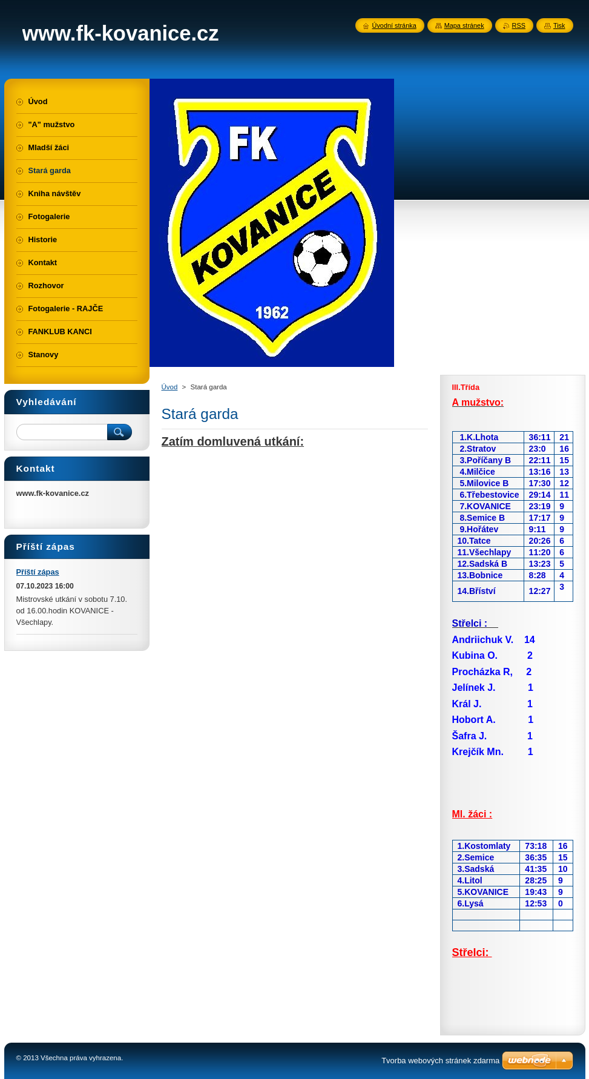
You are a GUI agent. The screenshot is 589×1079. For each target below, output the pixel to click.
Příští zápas (37, 571)
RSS (518, 25)
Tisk (559, 25)
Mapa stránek (464, 25)
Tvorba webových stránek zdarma (440, 1060)
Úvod (170, 387)
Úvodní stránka (394, 25)
